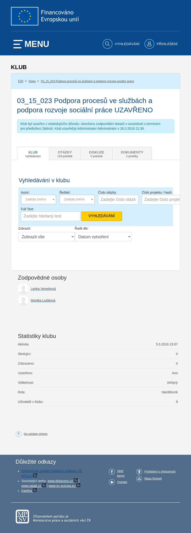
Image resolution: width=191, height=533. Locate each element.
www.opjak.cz (31, 486)
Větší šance (121, 473)
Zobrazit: (24, 228)
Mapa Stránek (153, 478)
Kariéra (27, 491)
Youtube (122, 482)
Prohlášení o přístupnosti (160, 471)
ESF (21, 81)
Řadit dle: (82, 228)
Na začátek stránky (36, 434)
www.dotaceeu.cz (60, 481)
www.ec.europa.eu (62, 486)
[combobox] (38, 199)
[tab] (33, 153)
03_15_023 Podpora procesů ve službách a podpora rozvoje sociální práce (87, 81)
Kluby (32, 81)
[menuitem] (121, 44)
